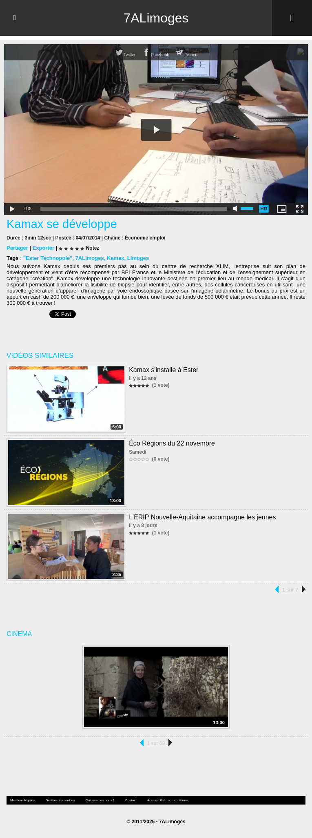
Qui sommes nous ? (100, 800)
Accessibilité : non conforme (167, 800)
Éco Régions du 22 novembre (172, 443)
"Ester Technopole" (47, 258)
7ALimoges (155, 18)
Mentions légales (22, 800)
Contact (131, 800)
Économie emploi (145, 238)
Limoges (138, 258)
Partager (17, 248)
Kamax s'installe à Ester (163, 369)
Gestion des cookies (60, 800)
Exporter (43, 248)
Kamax (115, 258)
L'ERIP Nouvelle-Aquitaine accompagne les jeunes (202, 517)
